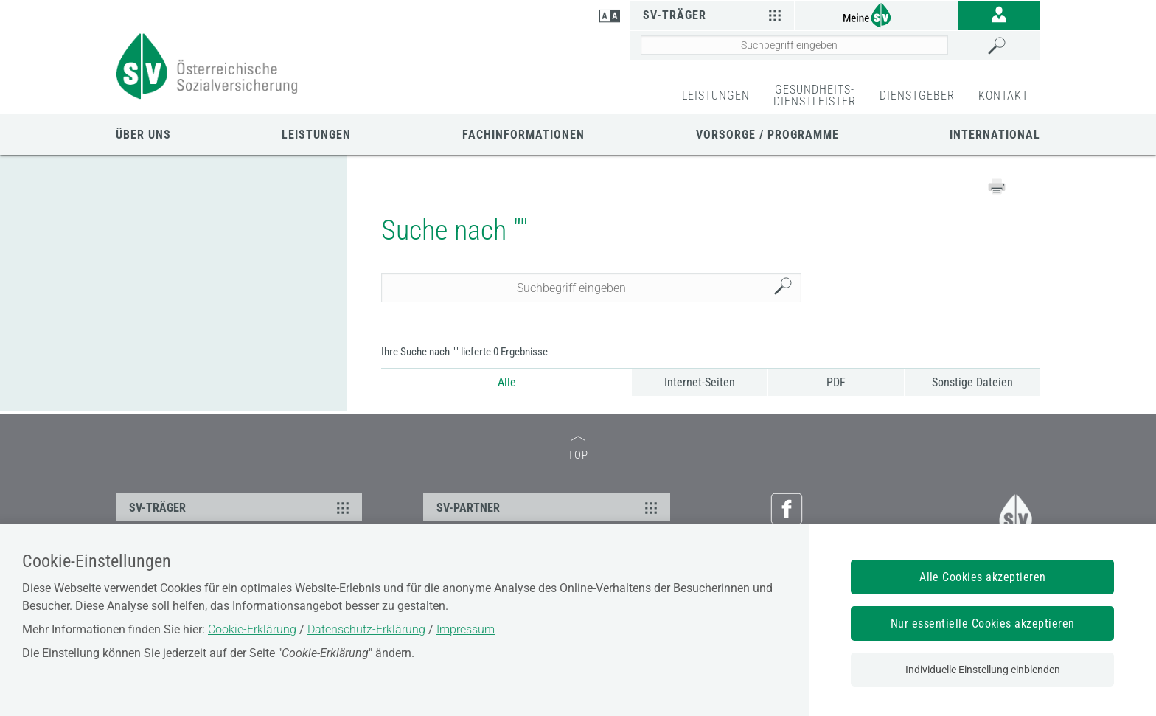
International (995, 135)
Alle (507, 382)
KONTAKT (1003, 95)
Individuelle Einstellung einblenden (982, 669)
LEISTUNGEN (716, 95)
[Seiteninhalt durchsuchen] (794, 45)
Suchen (786, 288)
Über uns (143, 135)
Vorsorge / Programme (767, 135)
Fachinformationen (523, 135)
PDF (836, 382)
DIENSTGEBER (917, 95)
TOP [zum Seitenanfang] (578, 449)
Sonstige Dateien (972, 382)
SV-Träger (714, 14)
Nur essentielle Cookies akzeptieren (983, 623)
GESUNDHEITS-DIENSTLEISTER (814, 95)
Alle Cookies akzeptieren (982, 577)
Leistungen (316, 135)
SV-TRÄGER (241, 507)
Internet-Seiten (699, 382)
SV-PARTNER (548, 507)
